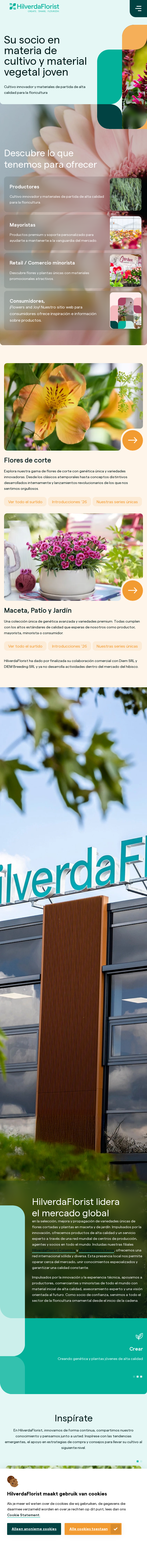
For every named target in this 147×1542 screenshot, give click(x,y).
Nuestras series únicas (117, 501)
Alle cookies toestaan (88, 1529)
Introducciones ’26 (69, 501)
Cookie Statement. (23, 1515)
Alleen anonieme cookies (34, 1529)
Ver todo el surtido (25, 501)
